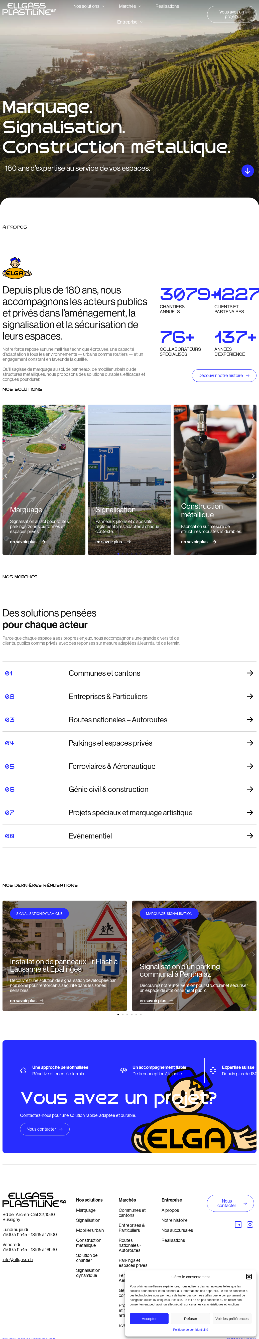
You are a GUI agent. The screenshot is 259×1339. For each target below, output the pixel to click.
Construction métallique (88, 1243)
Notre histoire (175, 1220)
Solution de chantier (87, 1258)
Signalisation (88, 1220)
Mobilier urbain (90, 1230)
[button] (248, 1276)
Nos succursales (177, 1230)
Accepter (149, 1318)
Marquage (86, 1210)
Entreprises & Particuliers (132, 1228)
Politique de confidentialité (190, 1329)
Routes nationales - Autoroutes (130, 1245)
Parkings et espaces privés (133, 1263)
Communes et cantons (132, 1213)
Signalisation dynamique (88, 1273)
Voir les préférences (232, 1318)
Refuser (190, 1318)
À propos (170, 1210)
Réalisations (173, 1240)
